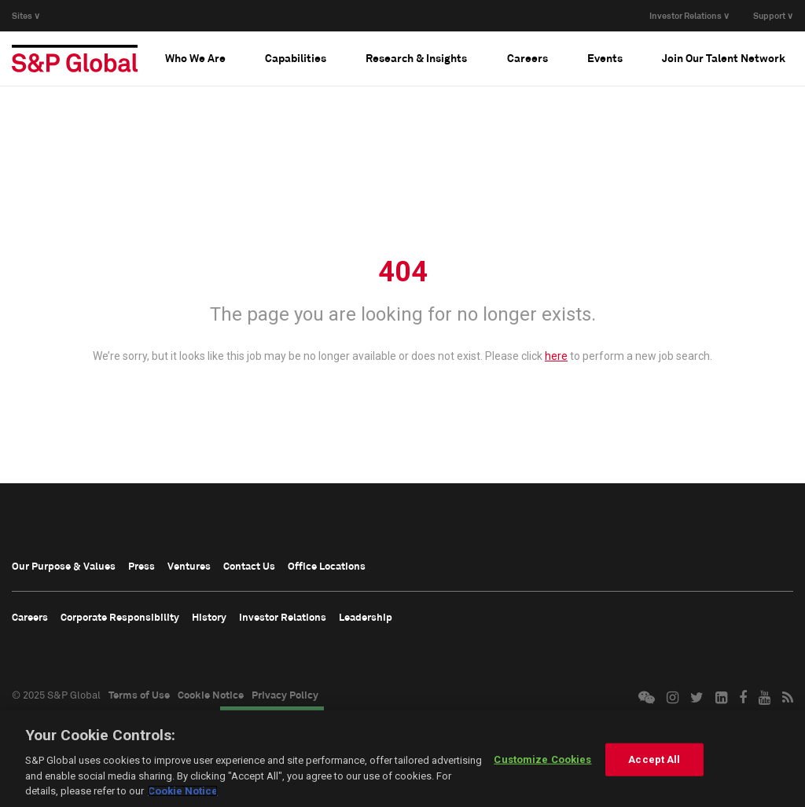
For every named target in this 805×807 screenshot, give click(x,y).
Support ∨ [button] (773, 15)
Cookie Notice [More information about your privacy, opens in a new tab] (183, 791)
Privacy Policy (285, 694)
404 (403, 271)
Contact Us (249, 565)
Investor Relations (282, 617)
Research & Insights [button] (416, 57)
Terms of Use (139, 694)
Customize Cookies (542, 759)
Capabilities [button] (295, 57)
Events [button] (605, 57)
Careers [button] (527, 57)
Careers (30, 617)
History (209, 617)
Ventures (189, 565)
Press (141, 565)
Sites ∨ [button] (26, 15)
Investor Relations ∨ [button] (689, 15)
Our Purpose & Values (64, 565)
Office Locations (327, 565)
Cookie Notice (211, 694)
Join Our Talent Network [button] (723, 57)
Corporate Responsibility (120, 617)
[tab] (195, 58)
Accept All (654, 759)
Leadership (365, 617)
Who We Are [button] (195, 57)
